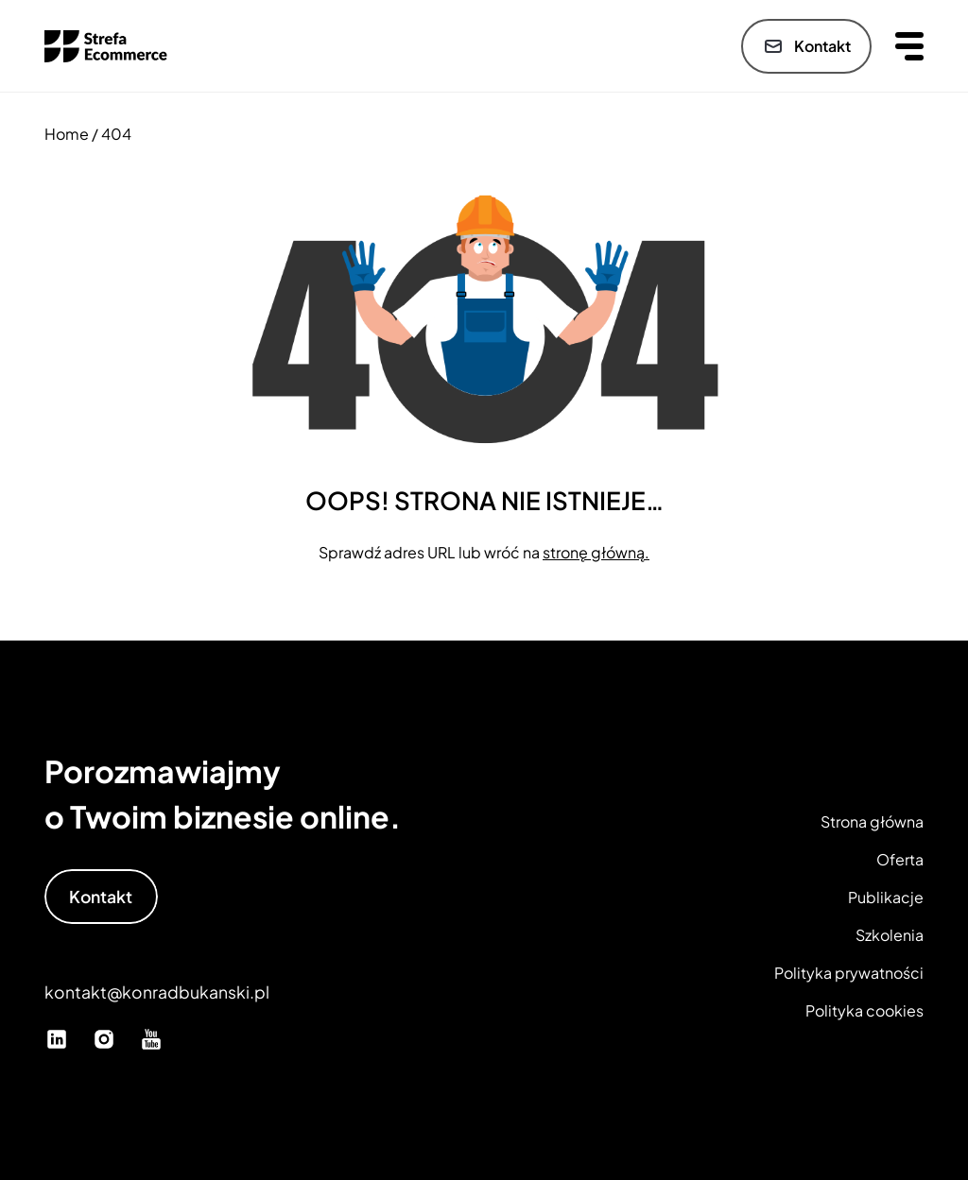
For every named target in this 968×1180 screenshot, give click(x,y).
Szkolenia (890, 935)
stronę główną (594, 552)
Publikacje (886, 897)
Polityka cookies (864, 1010)
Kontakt (806, 46)
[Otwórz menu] (909, 46)
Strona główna (872, 821)
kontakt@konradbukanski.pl (156, 992)
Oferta (900, 859)
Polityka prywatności (849, 973)
